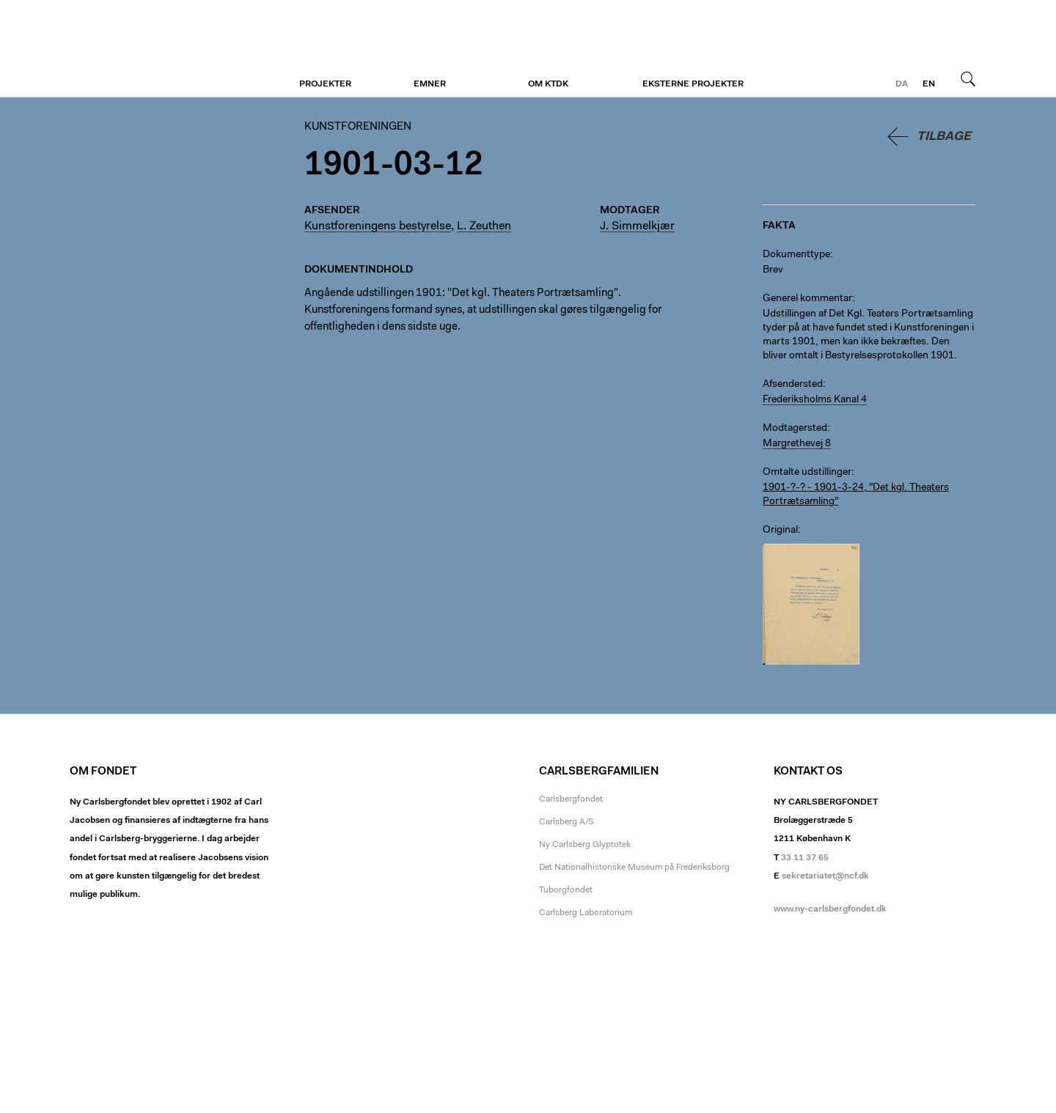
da (901, 84)
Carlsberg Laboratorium (585, 913)
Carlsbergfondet (571, 799)
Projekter (325, 84)
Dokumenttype (796, 255)
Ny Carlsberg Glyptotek (585, 844)
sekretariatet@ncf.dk (825, 876)
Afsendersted (793, 385)
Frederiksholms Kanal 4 (815, 400)
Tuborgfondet (566, 890)
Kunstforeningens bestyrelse (377, 226)
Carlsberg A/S (566, 822)
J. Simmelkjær (637, 226)
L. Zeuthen (484, 226)
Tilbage (944, 136)
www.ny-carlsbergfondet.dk (830, 909)
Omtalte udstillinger (807, 472)
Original (780, 530)
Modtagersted (795, 429)
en (929, 84)
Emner (430, 84)
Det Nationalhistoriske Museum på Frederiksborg (634, 867)
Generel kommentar (807, 299)
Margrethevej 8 (797, 444)
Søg (968, 78)
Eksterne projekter (693, 84)
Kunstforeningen (159, 49)
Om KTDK (548, 84)
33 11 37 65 (805, 858)
